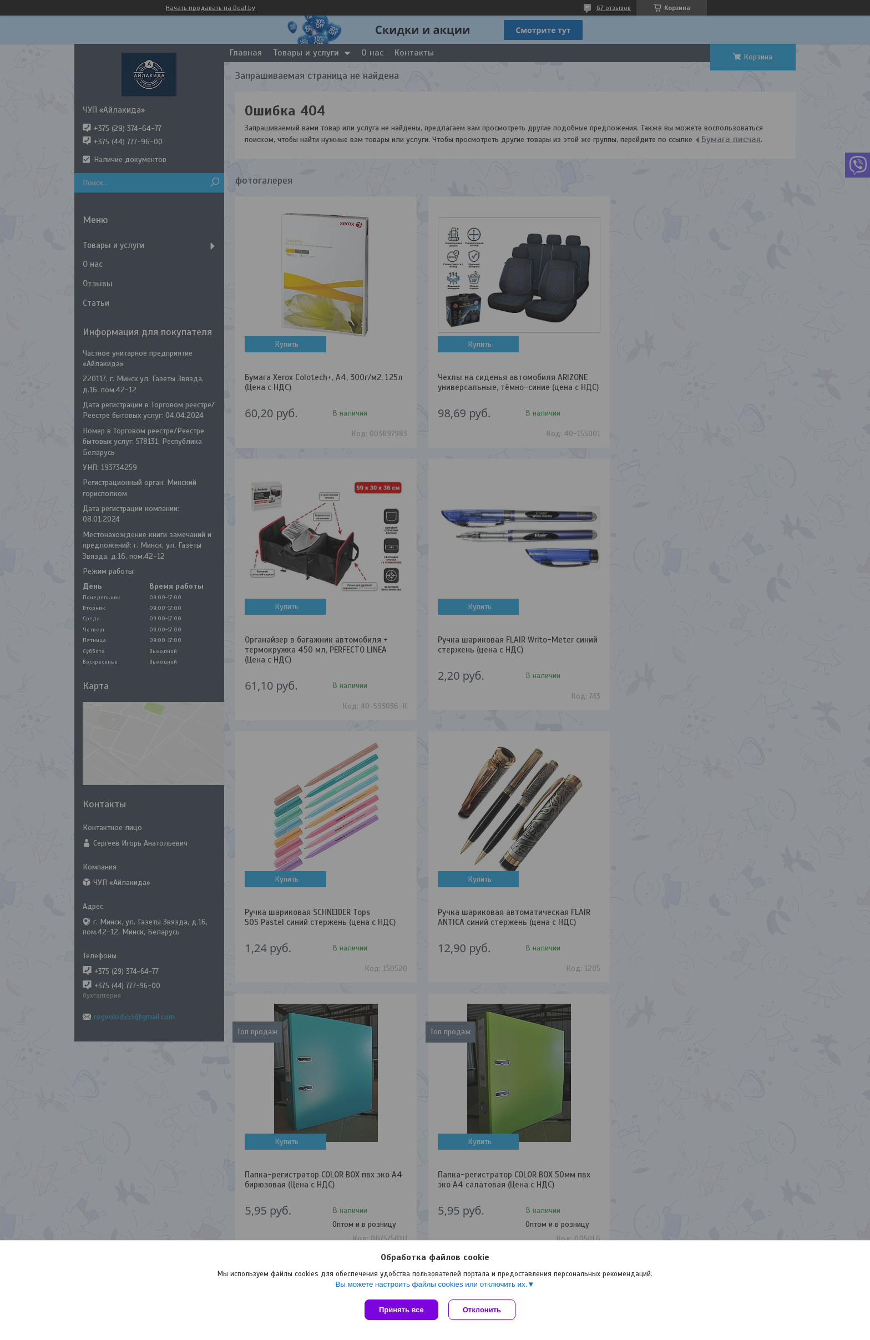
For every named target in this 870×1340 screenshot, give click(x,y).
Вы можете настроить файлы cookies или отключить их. (431, 1285)
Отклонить (483, 1310)
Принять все (401, 1310)
